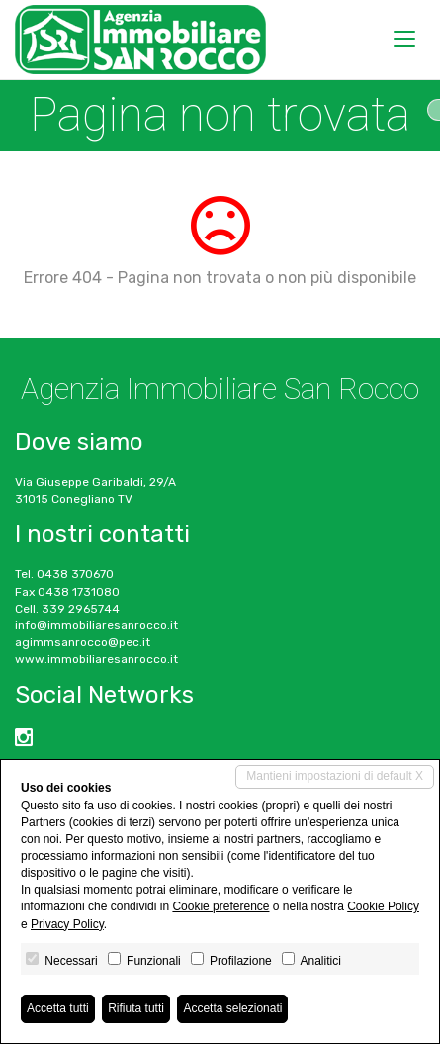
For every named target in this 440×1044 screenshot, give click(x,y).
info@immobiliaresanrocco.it (96, 625)
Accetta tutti (58, 1008)
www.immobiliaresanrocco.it (96, 659)
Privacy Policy (67, 924)
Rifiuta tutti (136, 1008)
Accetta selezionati (232, 1008)
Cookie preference (220, 906)
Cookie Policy (383, 906)
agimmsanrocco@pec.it (82, 642)
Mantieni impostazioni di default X (334, 776)
